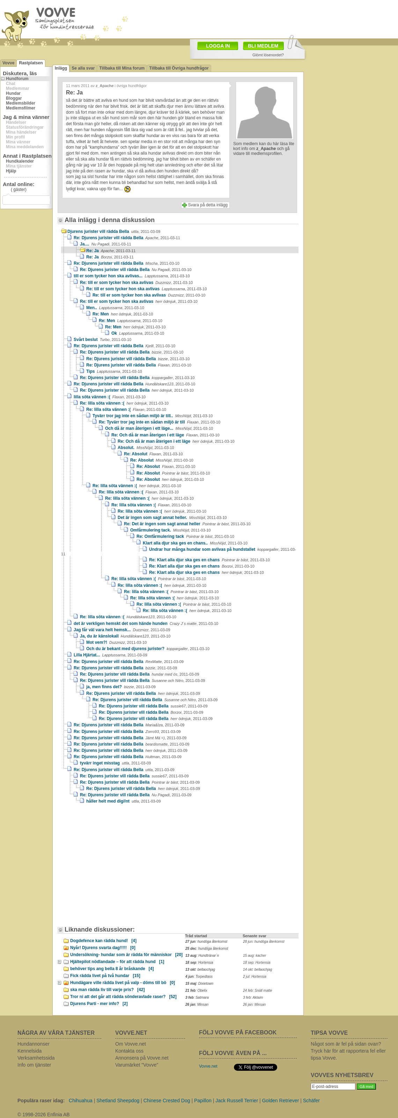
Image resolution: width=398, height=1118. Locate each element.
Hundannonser (33, 1044)
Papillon (203, 1100)
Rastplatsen (31, 62)
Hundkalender (20, 161)
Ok (137, 333)
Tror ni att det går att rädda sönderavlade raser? (123, 996)
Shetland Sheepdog (117, 1100)
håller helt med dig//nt (123, 801)
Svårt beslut (102, 339)
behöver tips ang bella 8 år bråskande (112, 968)
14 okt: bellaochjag (257, 969)
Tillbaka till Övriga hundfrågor (178, 68)
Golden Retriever (280, 1100)
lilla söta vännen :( (110, 396)
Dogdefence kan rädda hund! (103, 940)
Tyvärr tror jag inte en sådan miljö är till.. (153, 415)
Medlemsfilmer (20, 108)
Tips (114, 371)
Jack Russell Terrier (236, 1100)
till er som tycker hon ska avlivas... (132, 275)
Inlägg (61, 68)
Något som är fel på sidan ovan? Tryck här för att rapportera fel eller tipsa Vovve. (348, 1051)
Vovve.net (208, 1066)
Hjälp (11, 171)
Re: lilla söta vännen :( (124, 403)
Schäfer (311, 1100)
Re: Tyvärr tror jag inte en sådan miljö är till (159, 422)
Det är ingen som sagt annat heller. (172, 517)
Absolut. (146, 447)
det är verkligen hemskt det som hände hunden (146, 623)
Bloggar (14, 98)
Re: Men (123, 314)
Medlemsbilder (20, 103)
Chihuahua (81, 1100)
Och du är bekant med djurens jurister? (147, 648)
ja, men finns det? (121, 686)
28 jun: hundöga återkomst (263, 941)
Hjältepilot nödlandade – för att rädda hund (117, 961)
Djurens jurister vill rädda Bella (113, 231)
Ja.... (105, 244)
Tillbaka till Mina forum (122, 68)
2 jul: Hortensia (254, 976)
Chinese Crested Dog (166, 1100)
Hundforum (17, 78)
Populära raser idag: (41, 1100)
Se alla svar (83, 68)
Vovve (8, 62)
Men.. (115, 307)
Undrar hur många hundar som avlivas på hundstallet (178, 551)
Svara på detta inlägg (208, 204)
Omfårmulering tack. (170, 530)
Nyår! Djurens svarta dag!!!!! (102, 947)
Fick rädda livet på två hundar (105, 975)
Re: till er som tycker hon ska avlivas (136, 282)
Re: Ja (110, 250)
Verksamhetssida (36, 1058)
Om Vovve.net (130, 1044)
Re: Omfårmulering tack (185, 536)
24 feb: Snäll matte (257, 990)
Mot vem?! (116, 642)
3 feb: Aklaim (253, 997)
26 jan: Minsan (254, 1004)
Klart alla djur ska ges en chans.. (195, 543)
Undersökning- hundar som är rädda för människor (126, 954)
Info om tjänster (34, 1065)
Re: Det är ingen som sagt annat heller (187, 523)
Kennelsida (29, 1051)
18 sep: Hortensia (256, 962)
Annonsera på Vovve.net (142, 1058)
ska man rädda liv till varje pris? (107, 989)
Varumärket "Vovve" (136, 1065)
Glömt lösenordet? (268, 55)
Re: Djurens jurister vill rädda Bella (127, 237)
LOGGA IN (218, 46)
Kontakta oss (129, 1051)
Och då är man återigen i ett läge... (159, 428)
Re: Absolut (153, 453)
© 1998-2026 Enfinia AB (43, 1114)
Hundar (13, 93)
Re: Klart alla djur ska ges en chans (209, 559)
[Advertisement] (109, 860)
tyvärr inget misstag (115, 763)
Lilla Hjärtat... (110, 655)
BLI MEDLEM (263, 46)
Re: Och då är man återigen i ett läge (165, 435)
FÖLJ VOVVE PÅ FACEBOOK (238, 1032)
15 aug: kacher (254, 955)
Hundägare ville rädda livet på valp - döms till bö (122, 982)
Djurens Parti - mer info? (99, 1003)
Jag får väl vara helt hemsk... (122, 629)
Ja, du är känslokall (125, 636)
